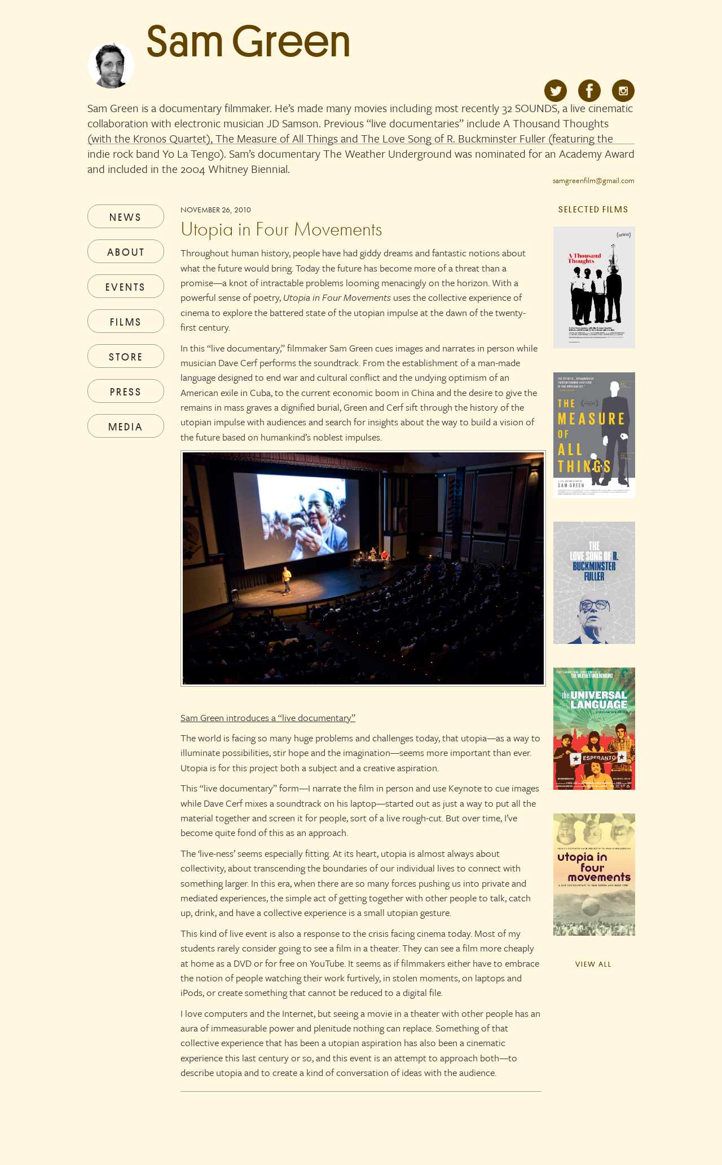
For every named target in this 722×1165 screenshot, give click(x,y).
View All (593, 964)
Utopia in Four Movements (281, 229)
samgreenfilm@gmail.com (594, 180)
